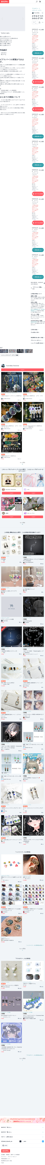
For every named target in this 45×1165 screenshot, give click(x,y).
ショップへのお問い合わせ (37, 343)
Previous (2, 18)
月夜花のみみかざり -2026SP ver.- (8, 455)
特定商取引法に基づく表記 (37, 337)
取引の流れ (35, 329)
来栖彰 (6, 513)
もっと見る (22, 524)
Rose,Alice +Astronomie (10, 489)
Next (22, 18)
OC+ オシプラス (31, 513)
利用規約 (8, 1154)
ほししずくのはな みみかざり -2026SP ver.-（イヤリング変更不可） (32, 426)
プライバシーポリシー (36, 340)
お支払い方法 (35, 332)
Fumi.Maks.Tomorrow (12, 365)
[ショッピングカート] (40, 1)
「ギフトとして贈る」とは (37, 288)
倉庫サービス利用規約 (15, 1154)
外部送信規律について (5, 1158)
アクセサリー (35, 8)
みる (28, 489)
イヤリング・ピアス (36, 10)
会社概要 (3, 1154)
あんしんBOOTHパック (35, 309)
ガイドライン (4, 1156)
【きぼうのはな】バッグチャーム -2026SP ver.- (11, 396)
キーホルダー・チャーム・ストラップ (8, 393)
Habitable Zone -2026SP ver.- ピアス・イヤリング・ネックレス (11, 426)
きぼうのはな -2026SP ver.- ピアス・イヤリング (33, 396)
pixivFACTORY (34, 321)
